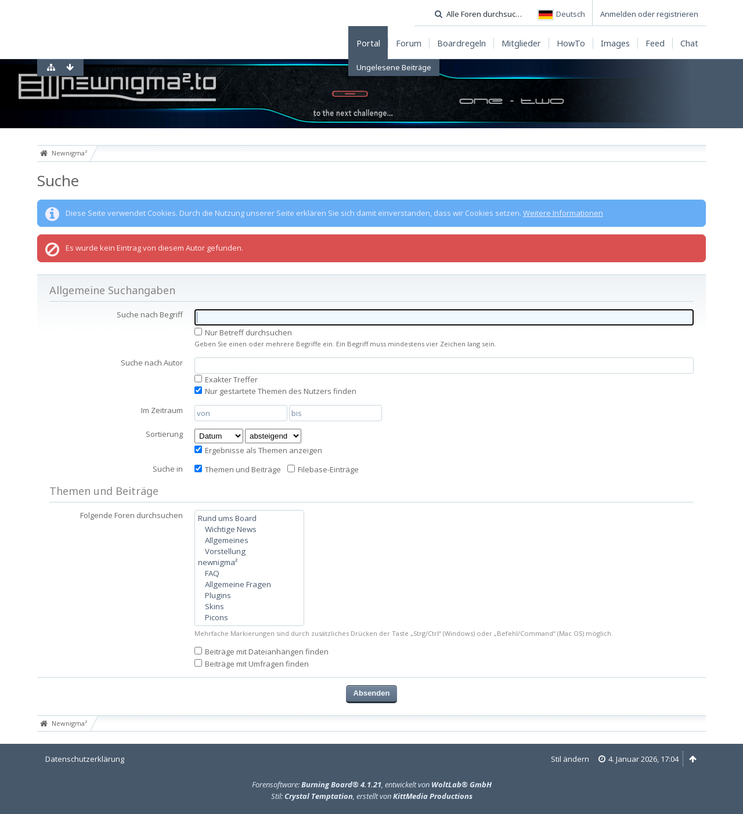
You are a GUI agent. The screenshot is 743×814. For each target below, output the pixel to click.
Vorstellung (249, 551)
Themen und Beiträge (237, 469)
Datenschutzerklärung (84, 759)
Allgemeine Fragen (249, 584)
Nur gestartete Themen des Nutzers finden (275, 391)
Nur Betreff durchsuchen (243, 332)
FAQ (249, 573)
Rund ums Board (249, 518)
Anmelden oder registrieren (649, 14)
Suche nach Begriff (150, 314)
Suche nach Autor (152, 362)
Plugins (249, 595)
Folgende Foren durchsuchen (131, 515)
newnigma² (249, 562)
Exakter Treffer (226, 379)
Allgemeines (249, 540)
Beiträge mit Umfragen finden (251, 664)
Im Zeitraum (162, 410)
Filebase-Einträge (323, 469)
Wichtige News (249, 529)
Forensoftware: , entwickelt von (372, 784)
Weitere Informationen (563, 213)
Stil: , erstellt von (372, 796)
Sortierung (164, 434)
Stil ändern (570, 759)
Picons (249, 617)
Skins (249, 606)
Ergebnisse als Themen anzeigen (258, 450)
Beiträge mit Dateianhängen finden (261, 651)
